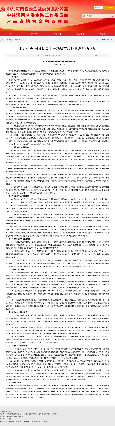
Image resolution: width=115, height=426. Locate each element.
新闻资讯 (34, 34)
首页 (11, 34)
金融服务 (80, 34)
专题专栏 (103, 34)
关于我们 (8, 411)
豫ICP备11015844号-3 (6, 421)
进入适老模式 (109, 7)
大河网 (9, 419)
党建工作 (57, 34)
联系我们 (2, 411)
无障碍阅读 (98, 7)
